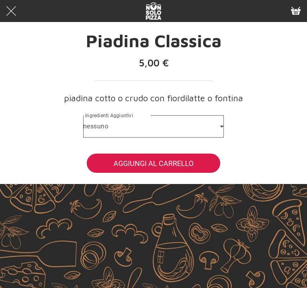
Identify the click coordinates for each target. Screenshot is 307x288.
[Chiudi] (11, 11)
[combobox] (153, 126)
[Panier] (295, 11)
